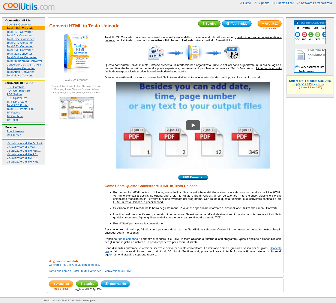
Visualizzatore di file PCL (22, 154)
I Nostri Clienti (285, 2)
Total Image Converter (21, 68)
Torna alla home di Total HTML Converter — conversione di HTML (90, 271)
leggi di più (318, 84)
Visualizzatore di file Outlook (24, 143)
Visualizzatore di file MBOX (24, 150)
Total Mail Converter (19, 53)
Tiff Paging (13, 112)
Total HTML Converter (20, 28)
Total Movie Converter (20, 75)
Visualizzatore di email (21, 147)
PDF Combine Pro (18, 90)
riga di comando (128, 238)
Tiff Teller (12, 119)
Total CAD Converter (20, 42)
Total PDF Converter (20, 31)
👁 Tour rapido (237, 23)
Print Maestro (15, 131)
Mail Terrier (14, 135)
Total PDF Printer (17, 105)
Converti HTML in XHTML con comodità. (74, 264)
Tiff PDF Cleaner (17, 101)
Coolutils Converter (19, 24)
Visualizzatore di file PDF (22, 158)
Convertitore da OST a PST (24, 64)
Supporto (263, 2)
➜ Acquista (270, 23)
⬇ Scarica (209, 23)
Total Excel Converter (20, 39)
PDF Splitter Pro (17, 98)
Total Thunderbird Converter (24, 61)
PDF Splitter (14, 94)
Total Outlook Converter (22, 57)
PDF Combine (16, 87)
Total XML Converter (20, 50)
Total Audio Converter (20, 71)
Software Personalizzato (316, 2)
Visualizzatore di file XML (23, 161)
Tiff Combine (15, 116)
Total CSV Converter (20, 46)
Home (247, 2)
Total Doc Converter (19, 35)
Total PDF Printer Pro (20, 108)
